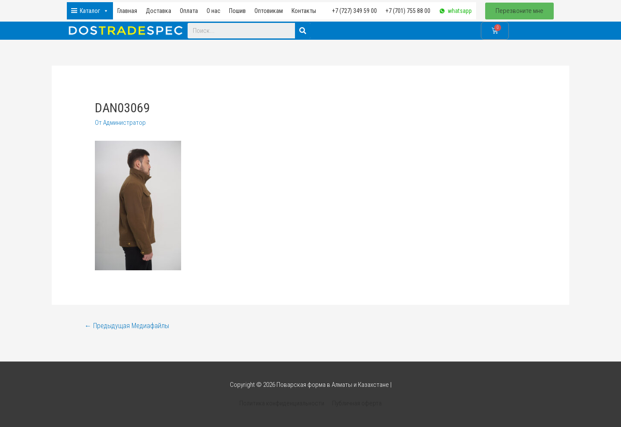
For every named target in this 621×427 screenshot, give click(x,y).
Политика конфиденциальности (281, 403)
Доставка (158, 10)
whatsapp (460, 10)
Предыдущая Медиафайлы (127, 326)
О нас (213, 10)
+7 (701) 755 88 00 (408, 10)
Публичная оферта (357, 403)
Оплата (189, 10)
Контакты (304, 10)
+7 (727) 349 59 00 (354, 10)
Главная (127, 10)
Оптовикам (268, 10)
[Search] (302, 30)
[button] (519, 11)
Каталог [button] (94, 10)
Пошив (237, 10)
